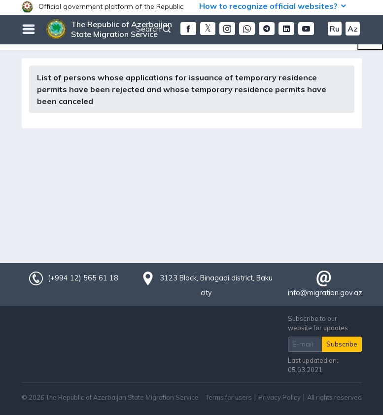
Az (353, 29)
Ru (335, 29)
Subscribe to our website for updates (318, 323)
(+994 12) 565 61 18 (83, 278)
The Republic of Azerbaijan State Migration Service (121, 29)
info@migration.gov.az (325, 292)
